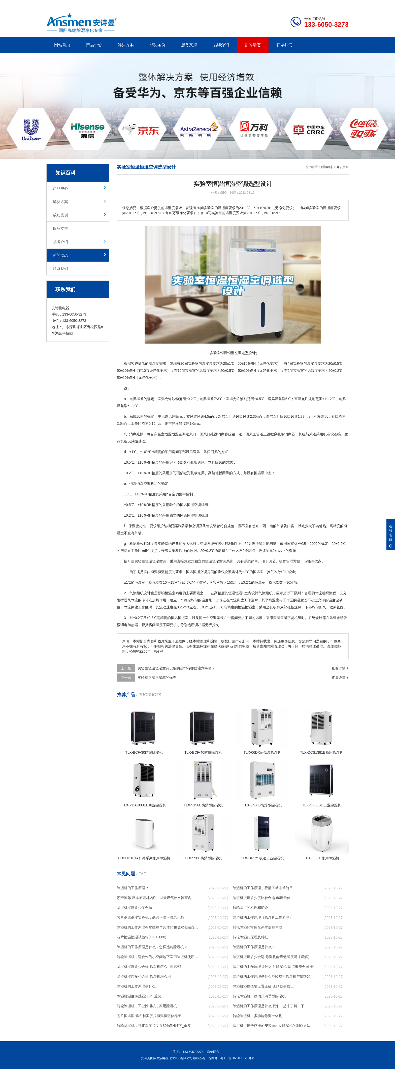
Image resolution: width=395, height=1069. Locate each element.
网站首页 (62, 45)
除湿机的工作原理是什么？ (254, 947)
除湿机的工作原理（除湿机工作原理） (263, 917)
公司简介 (273, 4)
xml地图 (342, 4)
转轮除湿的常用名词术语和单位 (257, 927)
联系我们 (284, 45)
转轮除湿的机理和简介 (250, 908)
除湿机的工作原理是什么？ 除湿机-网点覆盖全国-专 (273, 967)
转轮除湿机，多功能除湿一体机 (257, 1016)
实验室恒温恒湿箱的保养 (157, 678)
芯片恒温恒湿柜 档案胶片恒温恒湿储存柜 (149, 1016)
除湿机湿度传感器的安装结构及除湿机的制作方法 (271, 1026)
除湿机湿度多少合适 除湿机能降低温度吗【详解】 (272, 957)
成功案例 (157, 45)
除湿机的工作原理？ (133, 888)
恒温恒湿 (187, 505)
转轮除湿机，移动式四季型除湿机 (259, 996)
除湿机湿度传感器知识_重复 (139, 996)
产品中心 (94, 45)
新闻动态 (253, 45)
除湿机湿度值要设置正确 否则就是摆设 (263, 986)
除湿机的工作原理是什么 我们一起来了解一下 (268, 1006)
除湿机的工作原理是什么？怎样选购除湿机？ (152, 947)
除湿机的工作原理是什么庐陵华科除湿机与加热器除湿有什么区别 (273, 976)
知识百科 (343, 167)
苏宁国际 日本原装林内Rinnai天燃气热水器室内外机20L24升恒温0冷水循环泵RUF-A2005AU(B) (157, 898)
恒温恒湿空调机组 (143, 484)
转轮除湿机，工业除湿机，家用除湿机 (147, 1006)
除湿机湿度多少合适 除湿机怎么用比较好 (149, 967)
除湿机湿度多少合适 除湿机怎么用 (144, 976)
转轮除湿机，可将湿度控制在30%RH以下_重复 (154, 1026)
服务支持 (189, 45)
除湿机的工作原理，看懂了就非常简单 (263, 888)
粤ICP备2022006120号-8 (237, 1058)
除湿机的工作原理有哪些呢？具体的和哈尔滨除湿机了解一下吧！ (157, 927)
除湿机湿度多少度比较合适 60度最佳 (261, 898)
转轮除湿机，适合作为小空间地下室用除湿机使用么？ (157, 957)
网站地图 (320, 4)
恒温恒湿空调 (175, 434)
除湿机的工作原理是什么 (136, 986)
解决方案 (126, 45)
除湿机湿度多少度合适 (134, 908)
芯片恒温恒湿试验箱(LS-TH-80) (141, 937)
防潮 (184, 526)
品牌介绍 (221, 45)
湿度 (155, 363)
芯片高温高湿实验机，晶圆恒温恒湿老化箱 (150, 917)
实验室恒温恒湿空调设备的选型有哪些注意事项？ (176, 668)
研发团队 (296, 4)
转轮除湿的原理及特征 (250, 937)
